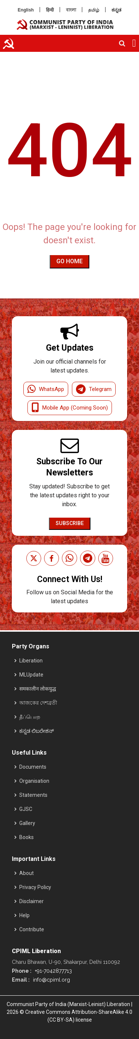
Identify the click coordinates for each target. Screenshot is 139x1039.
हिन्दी (50, 10)
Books (26, 837)
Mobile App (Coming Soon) (70, 407)
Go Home (69, 261)
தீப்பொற (29, 716)
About (26, 873)
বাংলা (71, 10)
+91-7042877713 (52, 971)
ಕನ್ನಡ (116, 10)
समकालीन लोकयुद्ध (37, 688)
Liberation (31, 660)
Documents (32, 766)
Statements (33, 795)
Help (24, 915)
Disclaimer (31, 901)
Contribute (31, 929)
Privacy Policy (35, 887)
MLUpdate (31, 674)
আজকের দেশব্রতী (38, 702)
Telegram (94, 389)
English (26, 10)
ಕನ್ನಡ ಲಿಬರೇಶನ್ (36, 731)
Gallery (27, 823)
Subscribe (70, 523)
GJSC (25, 809)
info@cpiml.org (51, 980)
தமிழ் (93, 10)
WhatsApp (45, 389)
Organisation (34, 781)
